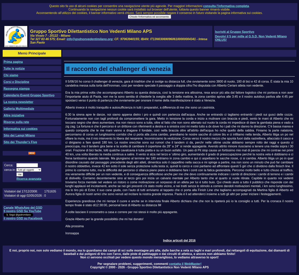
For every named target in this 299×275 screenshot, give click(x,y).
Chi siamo (11, 75)
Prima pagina (13, 61)
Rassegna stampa (17, 88)
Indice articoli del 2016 (179, 240)
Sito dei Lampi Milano (19, 135)
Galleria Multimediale (19, 108)
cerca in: (10, 169)
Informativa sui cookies (21, 128)
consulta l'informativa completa (226, 6)
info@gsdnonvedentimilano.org (90, 39)
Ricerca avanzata (28, 178)
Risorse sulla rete (16, 122)
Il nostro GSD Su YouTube (22, 211)
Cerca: (8, 165)
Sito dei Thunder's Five (20, 142)
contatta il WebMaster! (185, 263)
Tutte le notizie (14, 68)
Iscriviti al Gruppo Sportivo (234, 31)
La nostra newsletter (18, 102)
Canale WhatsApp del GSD (23, 207)
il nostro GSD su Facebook (23, 218)
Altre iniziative (14, 115)
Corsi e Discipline (16, 82)
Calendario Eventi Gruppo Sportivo (29, 95)
